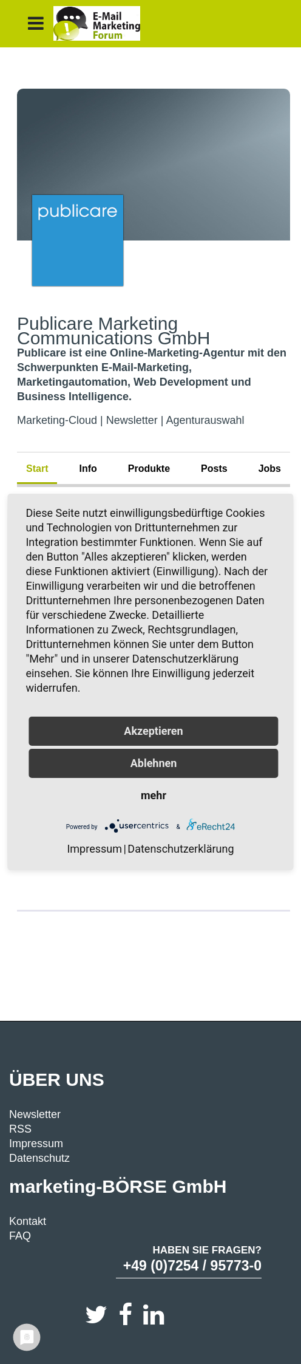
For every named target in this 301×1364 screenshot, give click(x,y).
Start (37, 468)
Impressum (36, 1143)
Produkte (149, 468)
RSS (20, 1129)
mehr (153, 795)
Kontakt (27, 1221)
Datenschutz (39, 1158)
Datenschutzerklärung (180, 848)
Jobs (270, 468)
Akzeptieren (153, 731)
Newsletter (35, 1114)
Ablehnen (153, 763)
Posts (214, 468)
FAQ (20, 1236)
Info (87, 468)
